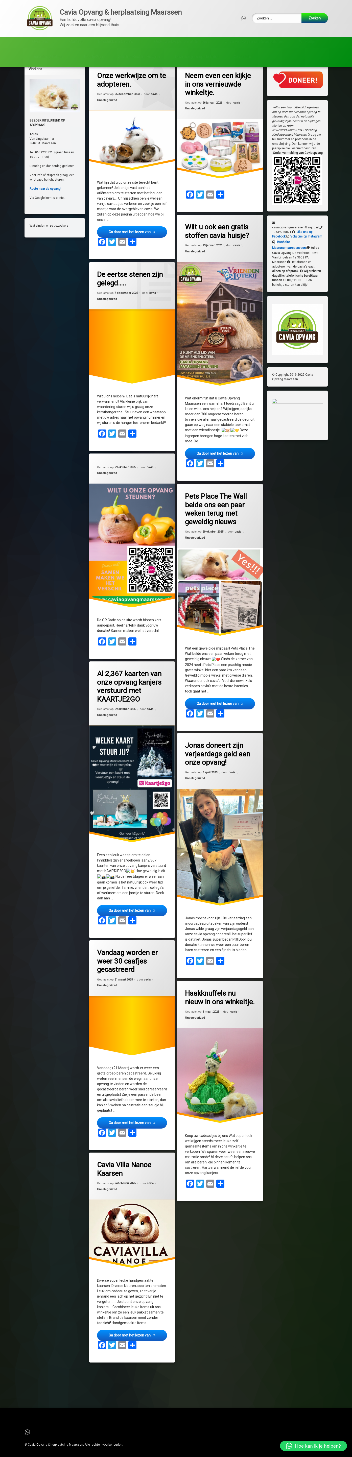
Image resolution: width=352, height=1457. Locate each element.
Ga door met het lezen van (138, 241)
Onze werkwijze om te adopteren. (254, 43)
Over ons (40, 43)
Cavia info (242, 58)
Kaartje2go (93, 58)
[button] (313, 1446)
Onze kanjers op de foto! (197, 58)
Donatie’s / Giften (47, 58)
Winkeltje (307, 43)
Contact (76, 43)
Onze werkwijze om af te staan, (181, 43)
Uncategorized (107, 109)
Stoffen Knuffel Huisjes (139, 58)
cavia (154, 103)
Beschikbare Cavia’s (115, 43)
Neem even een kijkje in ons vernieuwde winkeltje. (218, 93)
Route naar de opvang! (45, 197)
